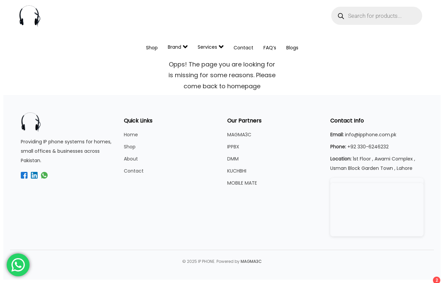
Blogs (292, 47)
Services (211, 46)
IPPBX (233, 146)
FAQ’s (269, 47)
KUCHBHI (236, 171)
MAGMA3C (239, 134)
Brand (178, 46)
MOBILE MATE (242, 183)
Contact (243, 47)
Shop (152, 47)
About (131, 158)
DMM (233, 158)
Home (131, 134)
